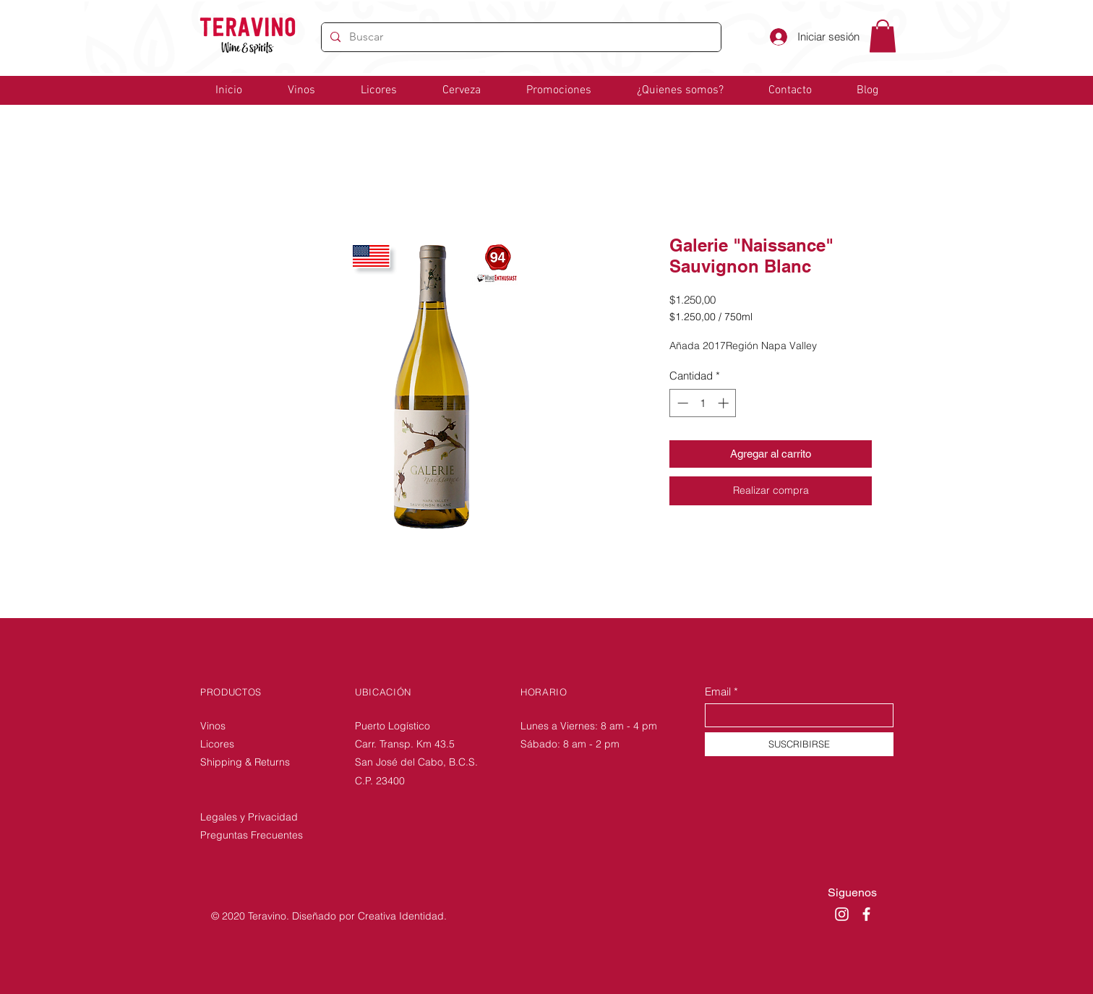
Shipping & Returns (246, 761)
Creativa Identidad (401, 915)
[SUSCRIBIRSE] (799, 744)
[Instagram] (842, 914)
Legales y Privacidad (249, 816)
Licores (217, 743)
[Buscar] (519, 37)
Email (718, 691)
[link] (882, 36)
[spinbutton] (703, 403)
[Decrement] (681, 403)
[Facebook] (866, 914)
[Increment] (724, 403)
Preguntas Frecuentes (251, 834)
